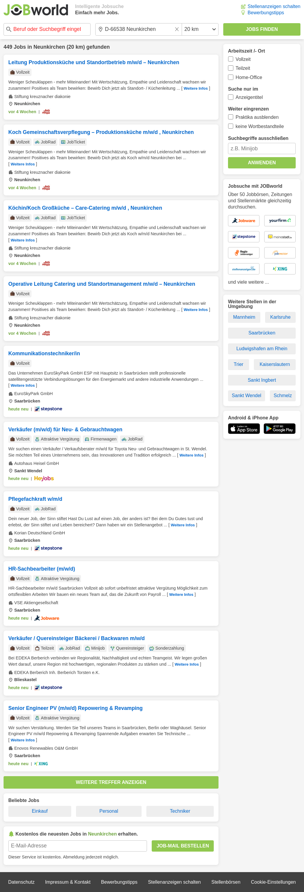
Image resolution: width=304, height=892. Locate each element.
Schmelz (283, 395)
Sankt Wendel (246, 395)
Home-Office (249, 77)
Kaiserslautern (274, 364)
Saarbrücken (262, 332)
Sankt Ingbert (262, 380)
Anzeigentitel (249, 97)
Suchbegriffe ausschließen (258, 138)
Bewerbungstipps (266, 12)
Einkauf (40, 811)
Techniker (180, 811)
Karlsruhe (280, 317)
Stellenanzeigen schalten (274, 6)
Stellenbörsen (225, 882)
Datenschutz (21, 882)
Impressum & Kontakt (68, 882)
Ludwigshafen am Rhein (261, 348)
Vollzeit (243, 59)
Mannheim (244, 317)
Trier (238, 364)
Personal (108, 811)
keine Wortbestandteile (260, 126)
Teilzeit (243, 68)
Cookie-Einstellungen (273, 882)
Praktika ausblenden (257, 117)
